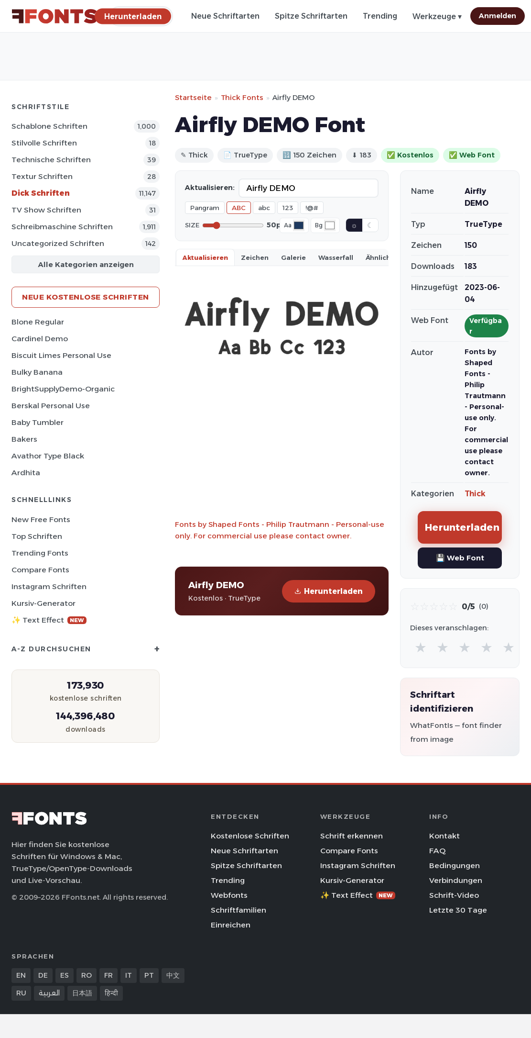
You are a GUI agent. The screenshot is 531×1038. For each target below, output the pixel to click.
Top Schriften (36, 536)
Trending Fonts (39, 553)
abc (264, 208)
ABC (239, 208)
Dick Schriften (40, 193)
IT (128, 975)
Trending (380, 16)
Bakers (24, 439)
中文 (173, 975)
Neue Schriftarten (225, 16)
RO (86, 975)
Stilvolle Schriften (44, 142)
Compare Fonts (40, 569)
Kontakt (444, 835)
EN (21, 975)
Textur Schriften (42, 176)
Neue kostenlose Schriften (85, 296)
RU (21, 993)
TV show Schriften (46, 209)
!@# (311, 208)
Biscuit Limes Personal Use (61, 355)
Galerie (293, 257)
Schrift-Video (454, 895)
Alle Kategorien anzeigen (86, 264)
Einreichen (230, 924)
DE (43, 975)
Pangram (204, 208)
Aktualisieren (205, 257)
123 (287, 208)
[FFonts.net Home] (54, 16)
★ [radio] (420, 647)
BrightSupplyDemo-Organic (63, 388)
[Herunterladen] (133, 16)
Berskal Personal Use (50, 405)
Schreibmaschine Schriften (62, 226)
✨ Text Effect (49, 620)
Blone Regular (37, 321)
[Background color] (330, 225)
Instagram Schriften (49, 586)
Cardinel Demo (39, 338)
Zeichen (255, 257)
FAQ (437, 850)
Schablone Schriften (49, 126)
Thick (475, 493)
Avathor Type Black (47, 455)
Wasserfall (335, 257)
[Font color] (298, 225)
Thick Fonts (242, 97)
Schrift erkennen (351, 835)
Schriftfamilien (238, 910)
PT (149, 975)
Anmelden (497, 15)
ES (64, 975)
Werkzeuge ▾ (437, 16)
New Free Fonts (40, 519)
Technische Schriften (51, 159)
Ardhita (25, 472)
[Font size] (233, 225)
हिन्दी (111, 993)
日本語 (82, 993)
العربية (49, 993)
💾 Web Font (460, 557)
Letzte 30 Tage (458, 910)
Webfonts (229, 895)
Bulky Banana (37, 372)
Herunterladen (328, 591)
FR (108, 975)
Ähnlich (378, 257)
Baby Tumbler (37, 422)
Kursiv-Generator (43, 603)
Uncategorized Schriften (57, 243)
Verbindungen (455, 880)
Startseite (193, 97)
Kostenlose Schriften (250, 835)
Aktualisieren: (210, 187)
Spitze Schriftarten (311, 16)
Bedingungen (454, 865)
